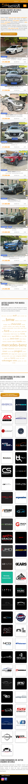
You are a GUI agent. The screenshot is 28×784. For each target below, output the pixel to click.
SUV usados (16, 20)
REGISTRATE (23, 1)
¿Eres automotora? (10, 395)
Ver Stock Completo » (8, 34)
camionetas (7, 22)
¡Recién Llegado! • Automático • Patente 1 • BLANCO (14, 59)
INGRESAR (16, 1)
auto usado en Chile (13, 28)
